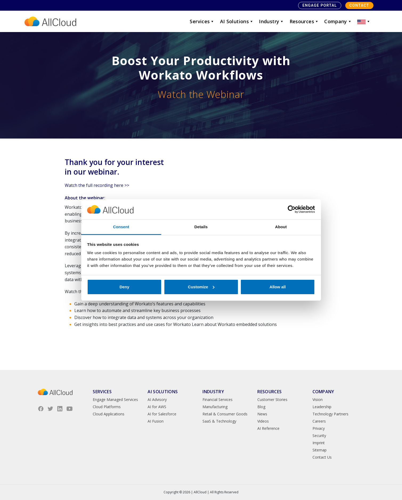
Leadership (321, 406)
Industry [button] (271, 21)
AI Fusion (156, 421)
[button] (364, 21)
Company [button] (338, 21)
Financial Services (217, 399)
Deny (124, 287)
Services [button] (202, 21)
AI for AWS (157, 406)
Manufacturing (215, 406)
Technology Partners (330, 413)
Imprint (318, 442)
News (262, 413)
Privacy (318, 428)
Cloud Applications (108, 413)
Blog (261, 406)
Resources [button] (304, 21)
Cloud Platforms (107, 406)
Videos (263, 421)
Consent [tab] (121, 227)
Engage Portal (319, 5)
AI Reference (268, 428)
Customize (201, 287)
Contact (359, 5)
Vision (317, 399)
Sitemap (319, 449)
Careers (319, 421)
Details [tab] (201, 227)
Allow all (278, 287)
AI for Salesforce (162, 413)
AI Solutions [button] (237, 21)
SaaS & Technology (219, 421)
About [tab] (281, 227)
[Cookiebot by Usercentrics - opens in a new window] (291, 209)
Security (319, 435)
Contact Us (322, 457)
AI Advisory (157, 399)
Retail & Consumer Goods (224, 413)
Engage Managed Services (115, 399)
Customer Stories (272, 399)
